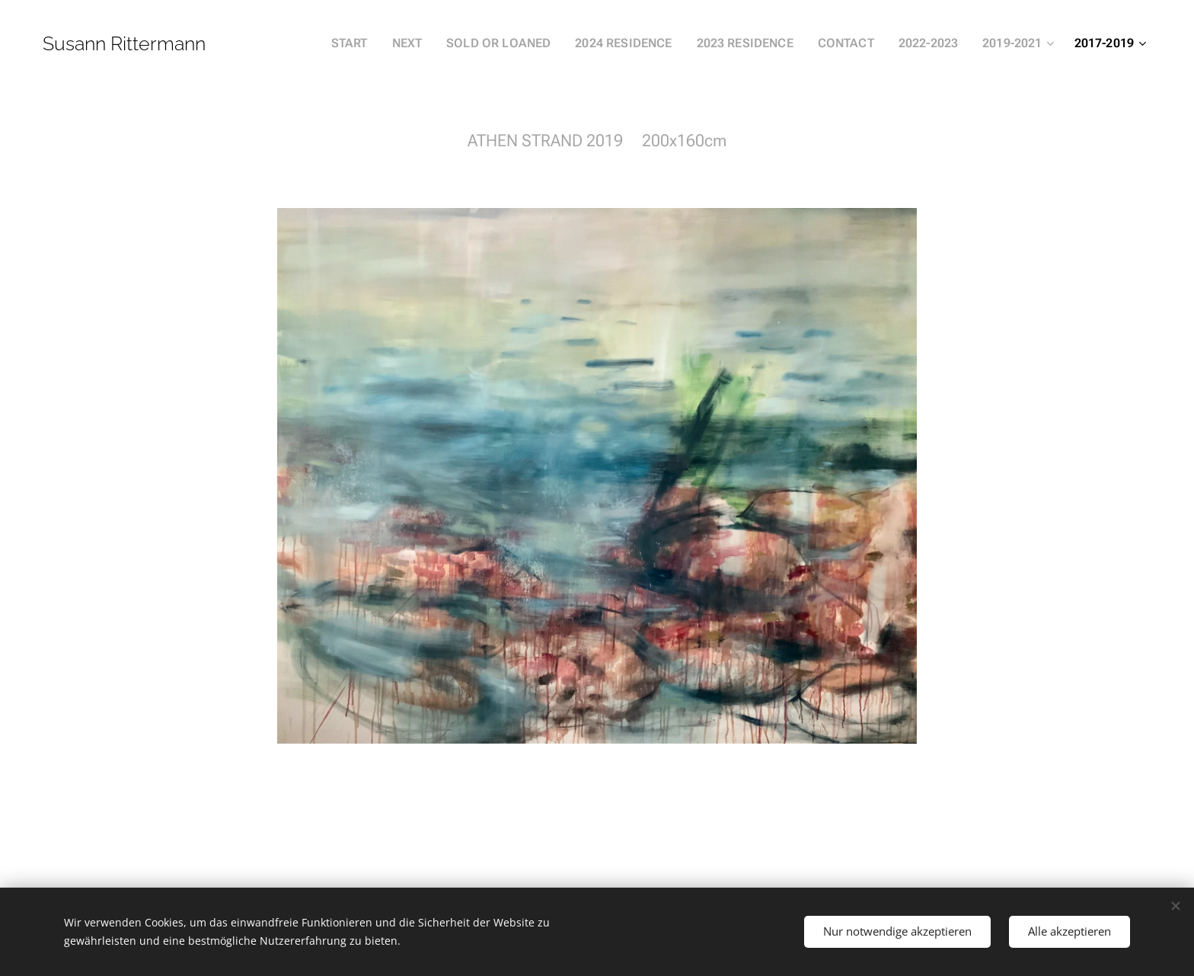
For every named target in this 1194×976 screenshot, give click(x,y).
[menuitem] (387, 43)
